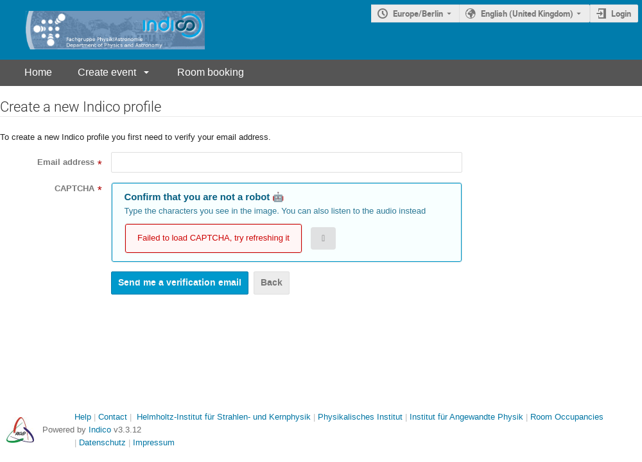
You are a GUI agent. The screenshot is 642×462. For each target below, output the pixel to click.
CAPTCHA (74, 188)
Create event (107, 72)
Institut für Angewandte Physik (466, 416)
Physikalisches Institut (360, 416)
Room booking (210, 72)
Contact (112, 416)
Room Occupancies (567, 416)
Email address (65, 162)
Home (38, 72)
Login (621, 13)
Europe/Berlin (418, 13)
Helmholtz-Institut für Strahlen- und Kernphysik (223, 416)
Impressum (153, 442)
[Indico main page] (102, 30)
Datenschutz (102, 442)
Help (82, 416)
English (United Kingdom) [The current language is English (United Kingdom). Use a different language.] (527, 13)
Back (271, 282)
